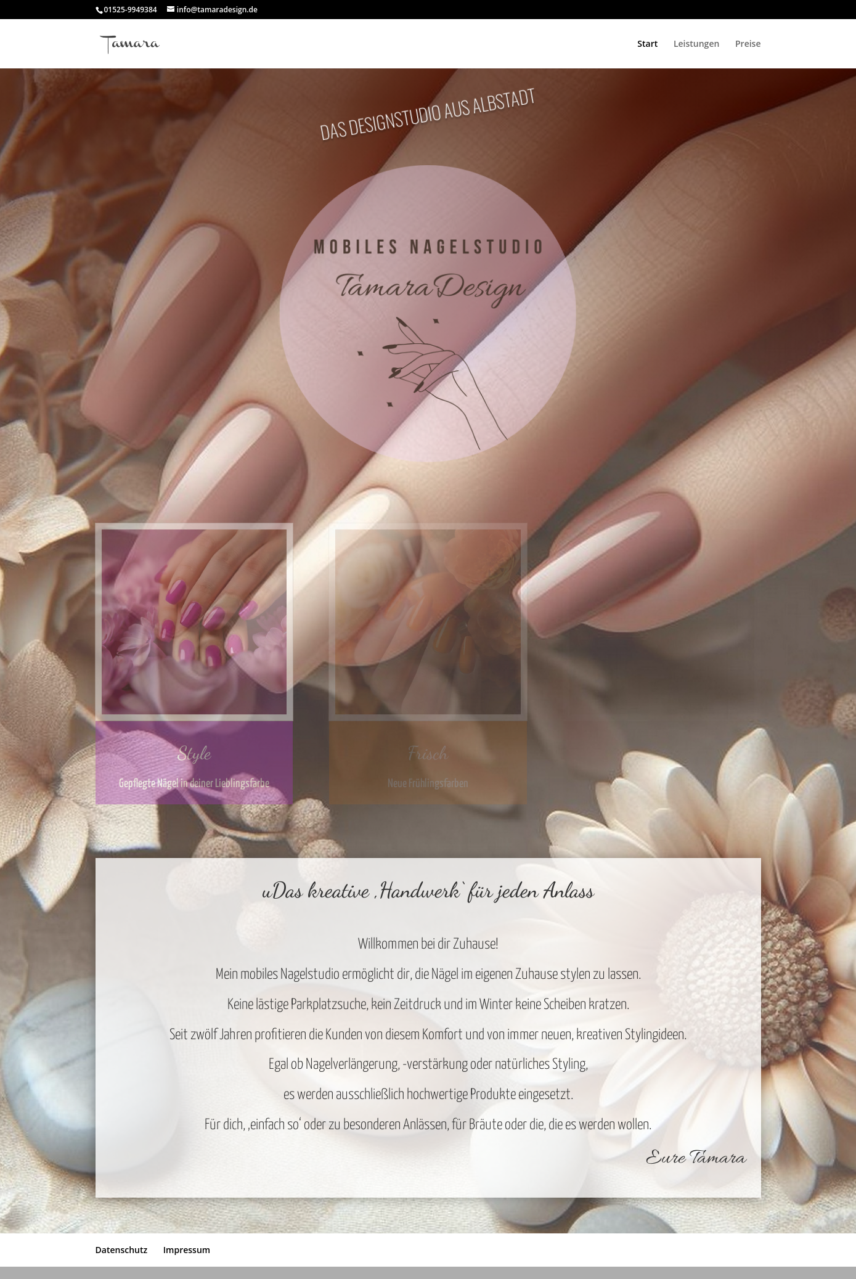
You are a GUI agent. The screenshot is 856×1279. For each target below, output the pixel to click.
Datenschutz (122, 1250)
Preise (748, 44)
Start (647, 44)
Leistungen (696, 44)
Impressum (186, 1250)
